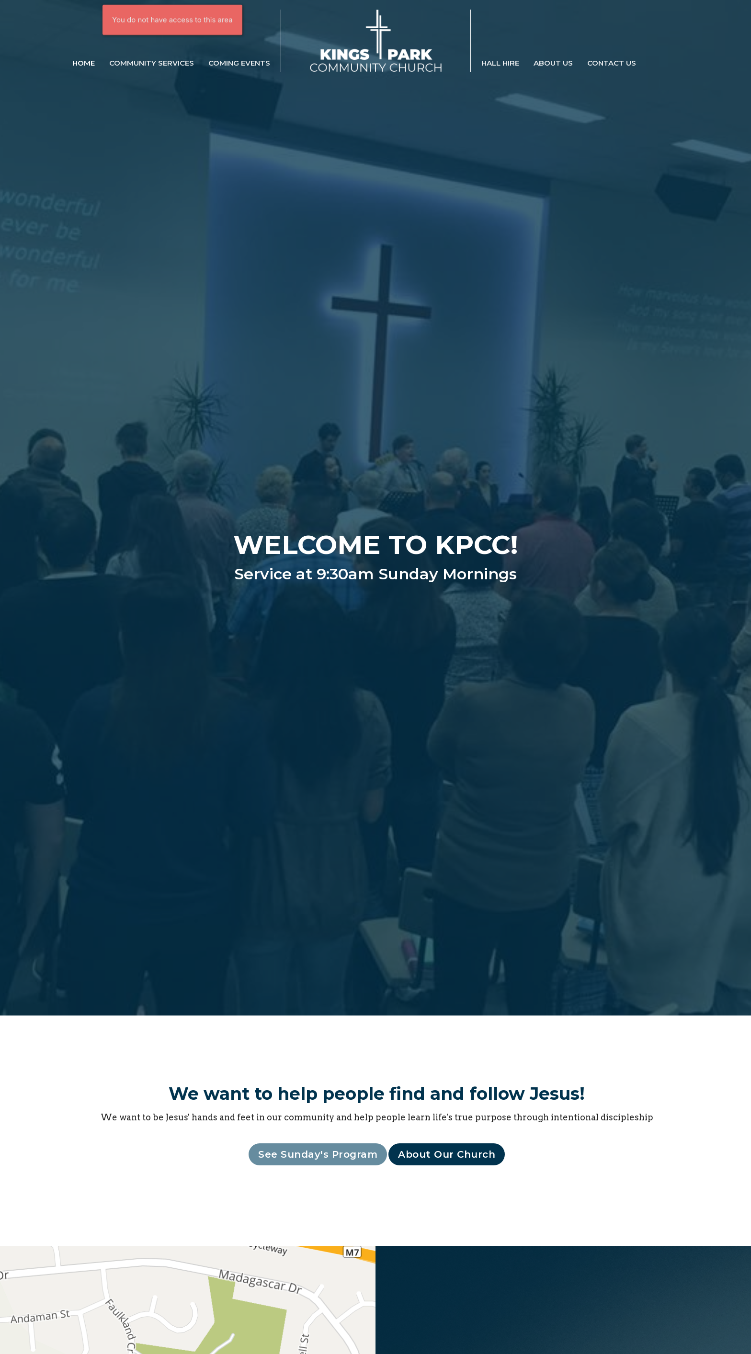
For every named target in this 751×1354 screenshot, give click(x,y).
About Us (553, 63)
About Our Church (446, 1154)
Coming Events (239, 63)
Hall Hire (500, 63)
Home (83, 63)
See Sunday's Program (317, 1154)
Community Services (151, 63)
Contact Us (611, 63)
